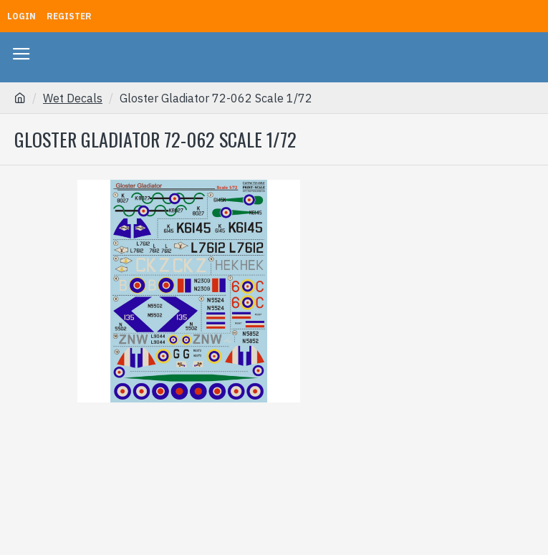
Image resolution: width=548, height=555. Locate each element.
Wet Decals (72, 98)
